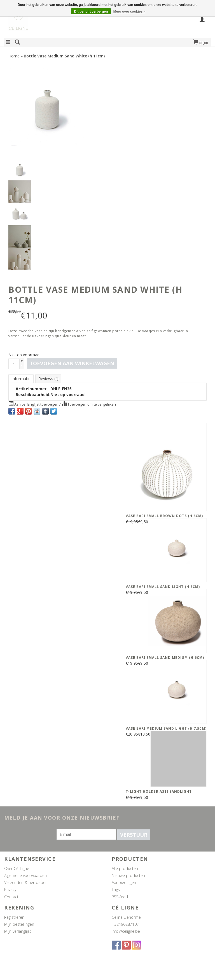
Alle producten (125, 868)
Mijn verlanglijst (17, 931)
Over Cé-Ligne (16, 868)
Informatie (21, 378)
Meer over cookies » (129, 11)
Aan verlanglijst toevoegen (33, 404)
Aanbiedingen (124, 882)
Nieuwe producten (128, 875)
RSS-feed (120, 896)
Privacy (10, 889)
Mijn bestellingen (19, 924)
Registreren (14, 917)
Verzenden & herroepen (26, 882)
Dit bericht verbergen (91, 11)
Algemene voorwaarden (25, 875)
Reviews (48, 378)
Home (14, 56)
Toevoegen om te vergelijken (89, 404)
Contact (11, 896)
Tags (116, 889)
